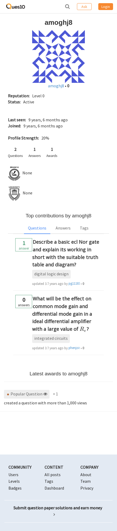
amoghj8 (56, 85)
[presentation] (83, 329)
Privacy (86, 488)
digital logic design (51, 273)
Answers (63, 228)
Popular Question (26, 393)
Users (13, 474)
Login (105, 6)
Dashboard (54, 488)
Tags (84, 228)
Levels (14, 481)
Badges (15, 488)
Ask (84, 6)
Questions (37, 228)
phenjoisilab (74, 348)
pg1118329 (74, 283)
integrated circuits (51, 338)
